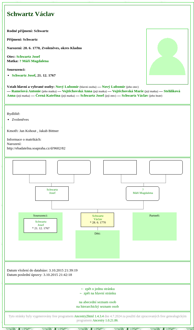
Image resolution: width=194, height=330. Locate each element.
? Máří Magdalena (34, 61)
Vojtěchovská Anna (77, 91)
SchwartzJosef (52, 191)
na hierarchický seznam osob (97, 306)
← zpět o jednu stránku (97, 289)
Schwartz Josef (28, 56)
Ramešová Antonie (26, 91)
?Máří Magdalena (143, 191)
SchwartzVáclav (98, 217)
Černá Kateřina (48, 95)
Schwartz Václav (135, 95)
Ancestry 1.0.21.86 (105, 320)
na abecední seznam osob (97, 302)
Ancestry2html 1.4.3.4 (89, 316)
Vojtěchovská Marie (128, 91)
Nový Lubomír (67, 87)
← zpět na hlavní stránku (97, 293)
